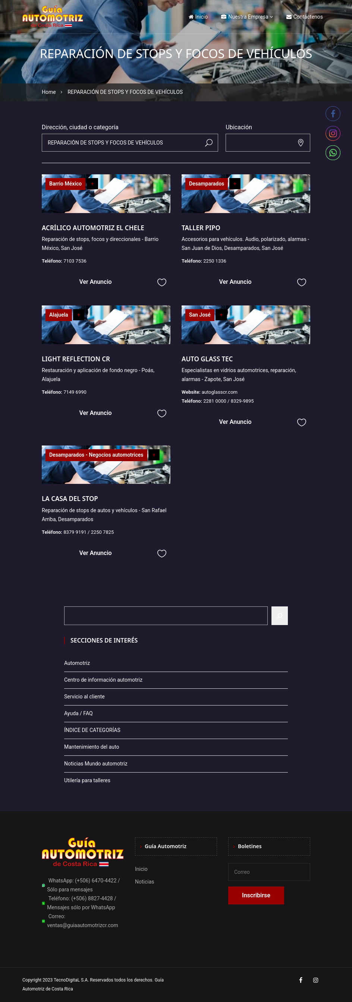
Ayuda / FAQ (78, 713)
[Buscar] (279, 615)
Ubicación (239, 127)
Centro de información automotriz (103, 680)
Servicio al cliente (84, 697)
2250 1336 (214, 261)
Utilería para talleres (87, 780)
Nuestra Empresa (244, 17)
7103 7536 (75, 261)
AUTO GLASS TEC (207, 359)
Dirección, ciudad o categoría (80, 127)
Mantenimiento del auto (91, 747)
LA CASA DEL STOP (70, 498)
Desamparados (206, 184)
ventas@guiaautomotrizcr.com (82, 925)
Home (49, 92)
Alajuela (58, 315)
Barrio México (65, 184)
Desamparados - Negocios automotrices (96, 455)
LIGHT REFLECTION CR (76, 359)
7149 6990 (75, 392)
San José (200, 315)
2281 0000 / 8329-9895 (228, 401)
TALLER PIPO (201, 227)
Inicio (198, 17)
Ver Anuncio (95, 281)
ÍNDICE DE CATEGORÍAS (92, 730)
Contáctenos (304, 17)
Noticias (144, 882)
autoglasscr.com (220, 392)
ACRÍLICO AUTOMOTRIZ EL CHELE (93, 227)
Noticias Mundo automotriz (96, 764)
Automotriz (77, 663)
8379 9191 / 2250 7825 (88, 532)
